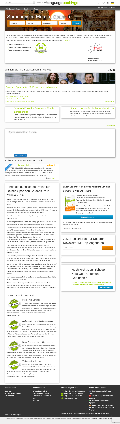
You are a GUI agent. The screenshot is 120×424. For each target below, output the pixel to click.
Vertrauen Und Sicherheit (42, 396)
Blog (34, 398)
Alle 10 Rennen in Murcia (106, 8)
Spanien (26, 9)
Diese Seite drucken (71, 398)
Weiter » (67, 40)
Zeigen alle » (109, 101)
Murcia (37, 9)
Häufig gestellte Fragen (41, 393)
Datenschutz (9, 396)
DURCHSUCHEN (43, 3)
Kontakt (36, 400)
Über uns (8, 391)
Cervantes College (24, 165)
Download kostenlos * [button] (88, 217)
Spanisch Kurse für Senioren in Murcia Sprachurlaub (34, 110)
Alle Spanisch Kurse (13, 9)
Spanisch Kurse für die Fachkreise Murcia (92, 108)
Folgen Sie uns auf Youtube (73, 393)
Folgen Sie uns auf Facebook (74, 391)
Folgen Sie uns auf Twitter (73, 396)
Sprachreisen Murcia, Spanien (101, 405)
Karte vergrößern (20, 155)
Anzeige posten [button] (105, 287)
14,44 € (54, 178)
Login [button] (98, 3)
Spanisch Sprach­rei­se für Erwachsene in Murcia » (31, 87)
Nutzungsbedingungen (13, 393)
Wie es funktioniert (40, 391)
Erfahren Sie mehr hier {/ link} (101, 419)
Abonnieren (108, 248)
